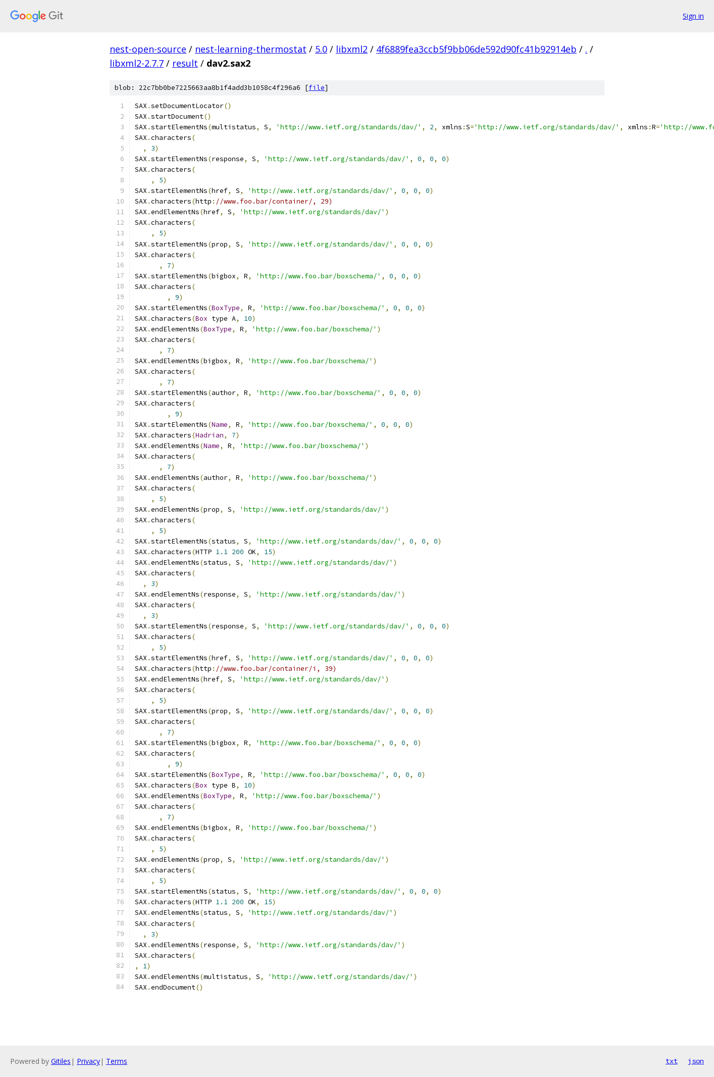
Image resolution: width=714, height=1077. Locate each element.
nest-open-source (148, 49)
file (317, 87)
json (696, 1060)
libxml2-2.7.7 (137, 63)
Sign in (693, 16)
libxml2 (352, 49)
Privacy (88, 1061)
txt (672, 1060)
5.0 (321, 49)
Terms (116, 1061)
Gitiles (61, 1061)
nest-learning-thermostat (251, 49)
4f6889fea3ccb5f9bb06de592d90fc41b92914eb (476, 49)
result (185, 63)
